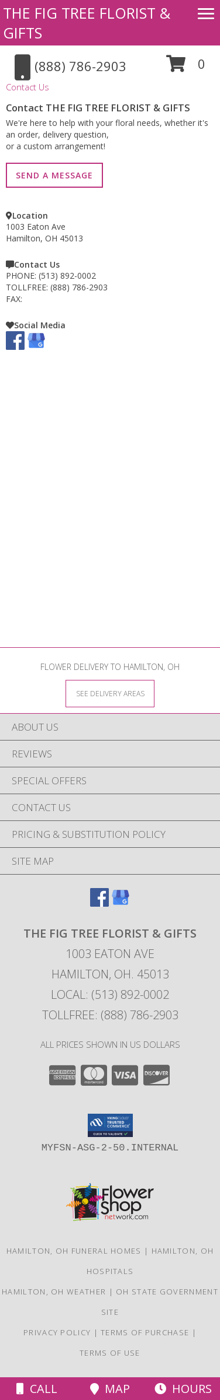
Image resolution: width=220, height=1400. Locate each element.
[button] (185, 68)
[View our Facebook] (15, 346)
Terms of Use (110, 1353)
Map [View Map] (110, 1389)
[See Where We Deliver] (110, 693)
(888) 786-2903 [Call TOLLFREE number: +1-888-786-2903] (79, 287)
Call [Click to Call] (36, 1389)
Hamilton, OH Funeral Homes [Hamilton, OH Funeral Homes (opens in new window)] (74, 1250)
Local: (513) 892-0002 (110, 994)
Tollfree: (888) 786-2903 (110, 1015)
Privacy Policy (57, 1332)
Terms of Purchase (145, 1332)
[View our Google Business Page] (36, 346)
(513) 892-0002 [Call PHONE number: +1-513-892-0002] (67, 275)
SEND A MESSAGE (54, 175)
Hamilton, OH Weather (54, 1291)
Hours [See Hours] (183, 1389)
